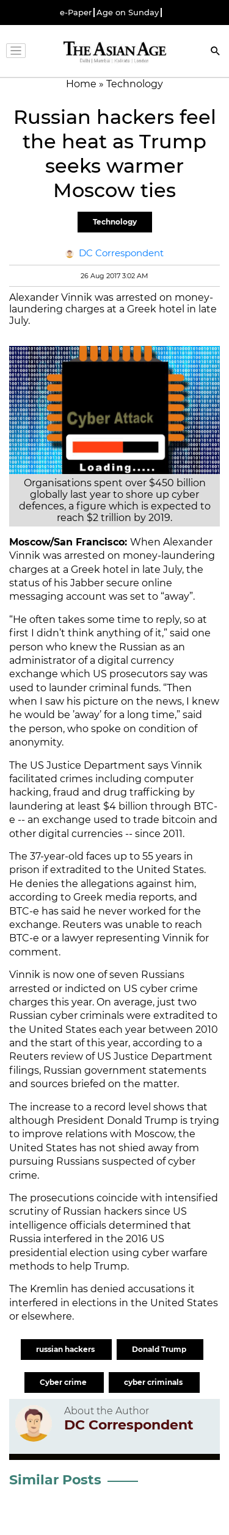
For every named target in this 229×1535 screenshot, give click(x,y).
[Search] (215, 52)
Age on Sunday (127, 12)
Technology (115, 221)
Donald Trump (160, 1349)
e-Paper (76, 12)
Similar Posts (55, 1480)
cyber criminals (154, 1382)
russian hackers (66, 1349)
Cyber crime (64, 1382)
